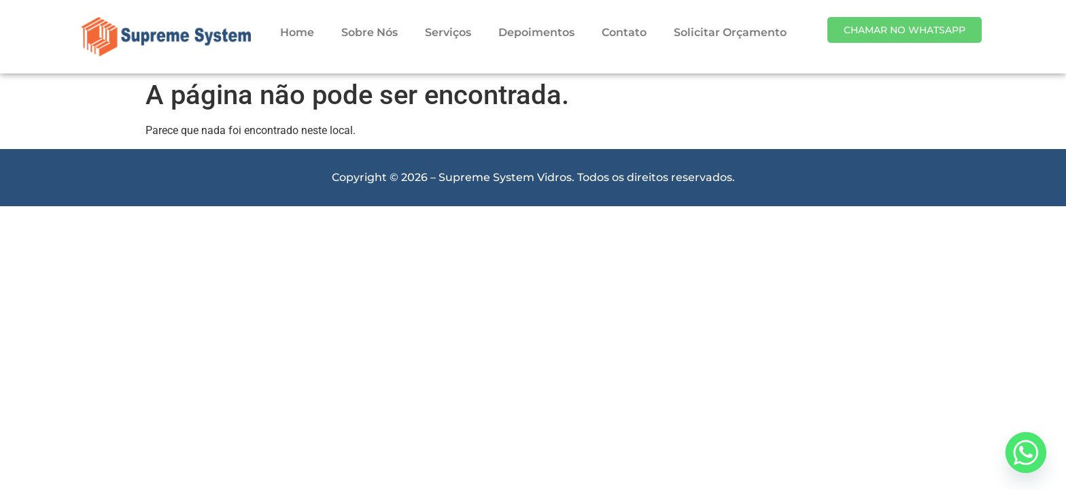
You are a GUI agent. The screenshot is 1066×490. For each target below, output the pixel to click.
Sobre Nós (369, 32)
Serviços (448, 32)
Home (297, 32)
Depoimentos (536, 32)
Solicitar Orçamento (730, 32)
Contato (624, 32)
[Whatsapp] (1025, 452)
